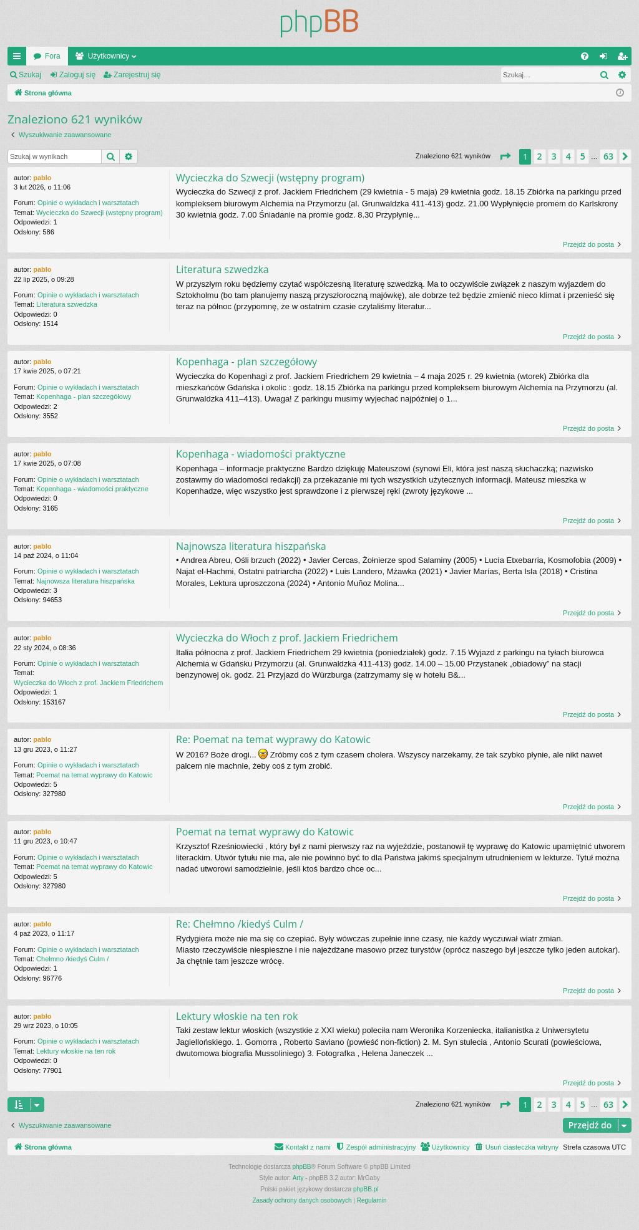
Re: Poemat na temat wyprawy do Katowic (273, 739)
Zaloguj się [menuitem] (606, 58)
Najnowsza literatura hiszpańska (85, 581)
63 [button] (608, 156)
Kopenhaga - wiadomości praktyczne (92, 488)
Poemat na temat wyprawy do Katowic (94, 775)
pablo (42, 177)
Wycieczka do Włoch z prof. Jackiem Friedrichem (88, 682)
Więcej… (19, 58)
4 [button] (568, 156)
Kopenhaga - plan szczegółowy (83, 396)
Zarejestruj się (137, 74)
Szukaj (30, 74)
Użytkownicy (109, 56)
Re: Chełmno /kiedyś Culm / (239, 924)
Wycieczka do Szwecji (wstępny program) (99, 212)
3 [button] (554, 156)
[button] (504, 156)
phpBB (302, 1166)
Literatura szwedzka (66, 304)
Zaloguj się (77, 74)
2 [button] (539, 156)
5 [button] (582, 156)
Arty (298, 1178)
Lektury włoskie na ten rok (75, 1051)
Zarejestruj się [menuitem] (625, 58)
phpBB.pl (366, 1189)
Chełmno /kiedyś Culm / (72, 959)
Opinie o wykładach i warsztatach (88, 202)
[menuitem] (584, 56)
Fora (53, 56)
